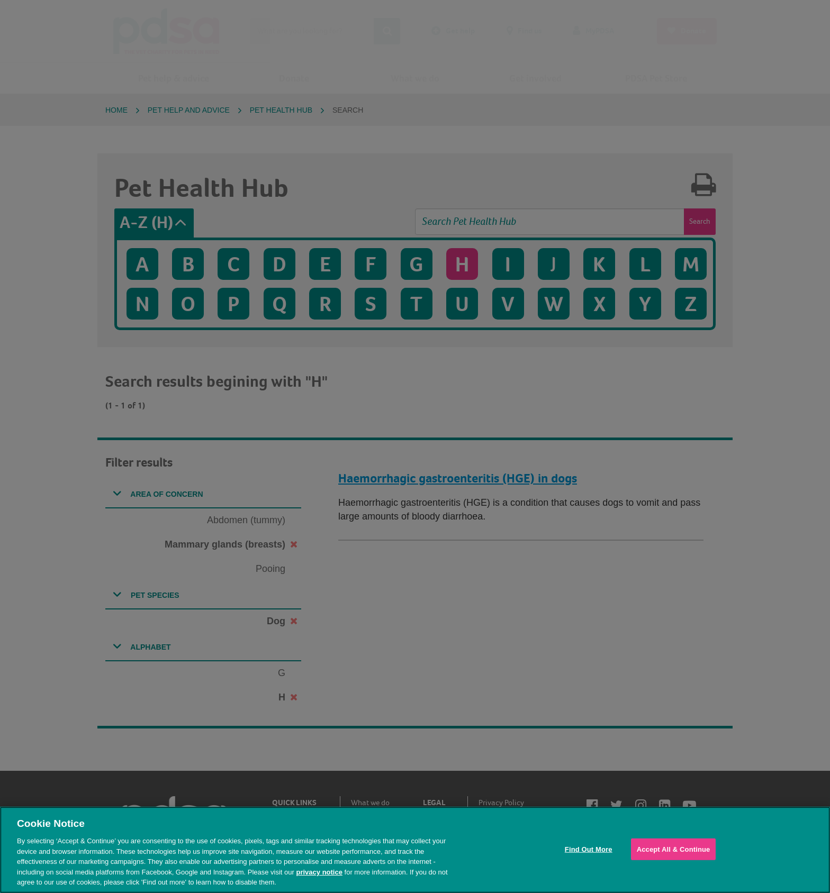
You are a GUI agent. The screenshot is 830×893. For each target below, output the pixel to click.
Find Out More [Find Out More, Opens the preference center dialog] (588, 849)
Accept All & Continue (673, 849)
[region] (415, 850)
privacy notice (319, 872)
